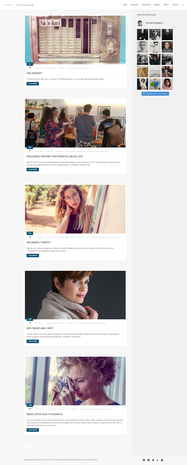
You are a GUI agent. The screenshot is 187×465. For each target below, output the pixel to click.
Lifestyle (62, 237)
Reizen (68, 237)
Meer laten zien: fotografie (44, 414)
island (108, 237)
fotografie (77, 68)
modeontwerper (92, 323)
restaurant (89, 151)
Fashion (56, 237)
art (72, 68)
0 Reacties (61, 68)
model (100, 409)
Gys (84, 151)
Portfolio (52, 68)
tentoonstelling (98, 151)
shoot (72, 237)
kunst (83, 68)
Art (48, 68)
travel (117, 237)
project (87, 68)
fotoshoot (94, 409)
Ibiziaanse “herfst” (39, 242)
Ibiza (103, 237)
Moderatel (101, 323)
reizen (112, 237)
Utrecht (106, 151)
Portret (61, 409)
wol (106, 323)
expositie (72, 151)
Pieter (41, 68)
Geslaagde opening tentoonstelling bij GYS (55, 156)
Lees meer (32, 83)
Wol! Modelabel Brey (40, 328)
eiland (92, 237)
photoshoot (107, 409)
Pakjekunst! (34, 73)
